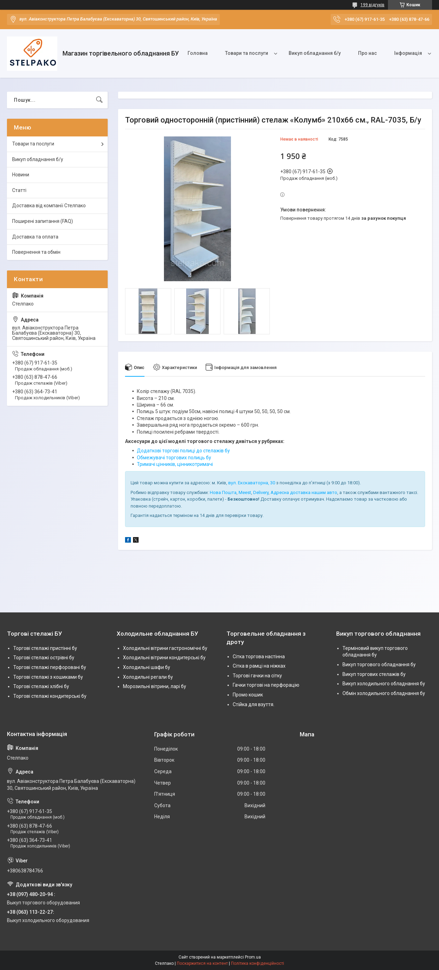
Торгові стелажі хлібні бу (41, 686)
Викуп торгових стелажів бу (374, 674)
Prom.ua (253, 957)
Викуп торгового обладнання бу (379, 664)
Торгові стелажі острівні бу (43, 657)
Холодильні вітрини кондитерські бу (164, 657)
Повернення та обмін (36, 252)
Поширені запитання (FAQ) (42, 221)
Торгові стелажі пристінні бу (45, 648)
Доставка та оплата (35, 237)
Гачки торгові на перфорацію (266, 685)
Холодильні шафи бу (146, 667)
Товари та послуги (246, 53)
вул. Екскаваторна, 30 (251, 482)
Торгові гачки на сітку (257, 675)
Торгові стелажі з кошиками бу (48, 677)
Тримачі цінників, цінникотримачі (175, 464)
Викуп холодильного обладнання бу (383, 683)
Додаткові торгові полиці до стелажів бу (183, 450)
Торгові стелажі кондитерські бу (49, 696)
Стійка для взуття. (253, 704)
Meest (245, 492)
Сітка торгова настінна (259, 656)
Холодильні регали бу (148, 677)
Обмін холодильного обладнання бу (383, 693)
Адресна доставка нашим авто (304, 492)
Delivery (260, 492)
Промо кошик (248, 694)
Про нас (367, 53)
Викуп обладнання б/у (315, 53)
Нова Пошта (223, 492)
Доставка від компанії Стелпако (49, 205)
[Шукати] (99, 100)
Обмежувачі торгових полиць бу (174, 457)
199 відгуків (372, 4)
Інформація (408, 53)
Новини (20, 174)
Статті (19, 190)
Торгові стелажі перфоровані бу (49, 667)
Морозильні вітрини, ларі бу (154, 686)
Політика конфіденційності (257, 963)
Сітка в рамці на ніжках (259, 666)
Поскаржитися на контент (202, 963)
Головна (198, 53)
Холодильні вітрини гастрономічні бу (165, 648)
